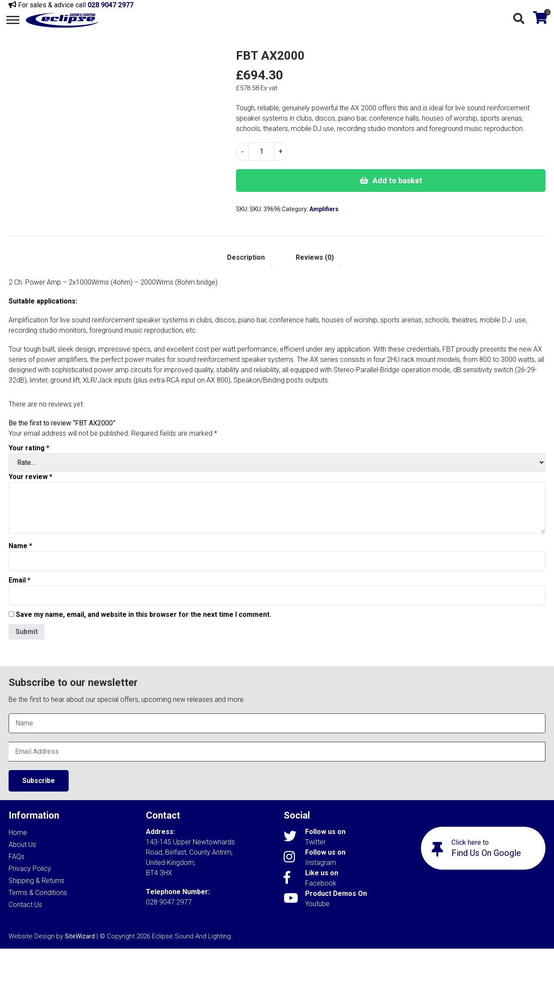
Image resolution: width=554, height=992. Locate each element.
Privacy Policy (30, 869)
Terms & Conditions (38, 893)
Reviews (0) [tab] (315, 257)
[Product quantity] (261, 152)
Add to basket (397, 180)
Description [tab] (246, 257)
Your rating (29, 448)
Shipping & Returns (36, 881)
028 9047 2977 (110, 5)
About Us (22, 844)
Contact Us (25, 905)
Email (19, 580)
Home (18, 832)
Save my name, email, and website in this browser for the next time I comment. (143, 614)
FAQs (16, 856)
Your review (30, 477)
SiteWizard (80, 936)
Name (20, 546)
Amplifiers (324, 209)
